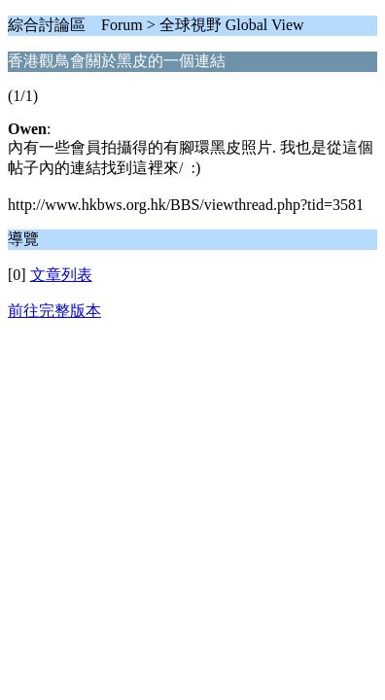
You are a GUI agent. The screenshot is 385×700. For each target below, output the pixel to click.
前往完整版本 (54, 310)
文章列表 (61, 274)
